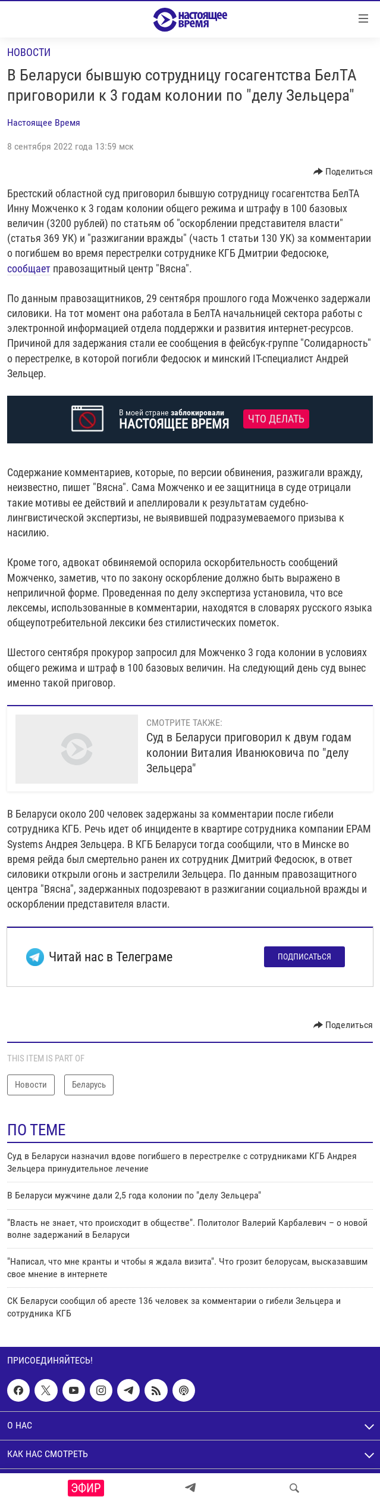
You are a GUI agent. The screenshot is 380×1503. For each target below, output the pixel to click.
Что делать (276, 419)
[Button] (343, 171)
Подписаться (304, 956)
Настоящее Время (43, 122)
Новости (29, 52)
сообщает (29, 268)
